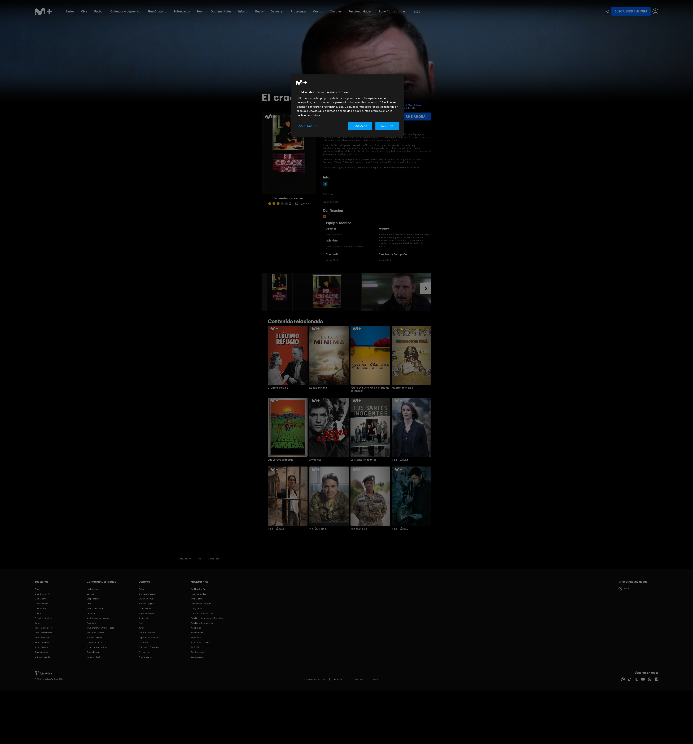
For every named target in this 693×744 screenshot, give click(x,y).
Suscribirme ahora (631, 11)
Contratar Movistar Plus (202, 613)
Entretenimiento (42, 657)
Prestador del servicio (314, 679)
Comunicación (197, 657)
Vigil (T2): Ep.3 (358, 528)
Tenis (200, 11)
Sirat (89, 603)
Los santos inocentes (363, 459)
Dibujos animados (95, 642)
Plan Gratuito (156, 11)
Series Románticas (43, 632)
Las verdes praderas (280, 459)
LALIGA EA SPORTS (147, 599)
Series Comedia (42, 642)
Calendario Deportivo (149, 647)
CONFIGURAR (308, 125)
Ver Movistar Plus (198, 589)
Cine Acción (40, 608)
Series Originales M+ (44, 628)
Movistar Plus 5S (94, 657)
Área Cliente (196, 599)
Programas (298, 11)
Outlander (91, 613)
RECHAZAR (360, 125)
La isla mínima (318, 387)
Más (417, 11)
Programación (145, 657)
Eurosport (143, 642)
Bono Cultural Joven (393, 11)
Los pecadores (93, 599)
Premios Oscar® (94, 637)
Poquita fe (91, 623)
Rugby (259, 11)
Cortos (318, 11)
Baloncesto (181, 11)
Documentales (221, 11)
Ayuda (624, 588)
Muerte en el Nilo (402, 387)
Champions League (148, 594)
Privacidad (358, 679)
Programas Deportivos (97, 647)
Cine (84, 11)
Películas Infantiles (43, 618)
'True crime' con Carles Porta (100, 628)
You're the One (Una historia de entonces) (369, 389)
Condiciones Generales (201, 603)
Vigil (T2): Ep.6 (400, 459)
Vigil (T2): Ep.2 (400, 528)
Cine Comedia (41, 603)
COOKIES (375, 679)
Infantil (243, 11)
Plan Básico (196, 628)
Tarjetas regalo (198, 652)
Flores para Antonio (96, 608)
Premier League (146, 603)
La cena (90, 594)
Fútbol (98, 11)
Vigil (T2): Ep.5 (276, 528)
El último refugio (278, 387)
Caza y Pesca (93, 652)
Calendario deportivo (125, 11)
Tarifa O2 (195, 647)
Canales (335, 11)
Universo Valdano (147, 613)
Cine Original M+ (42, 594)
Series (70, 11)
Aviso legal (339, 679)
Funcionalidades (360, 11)
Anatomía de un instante (98, 618)
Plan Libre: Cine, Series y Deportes (207, 618)
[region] (347, 105)
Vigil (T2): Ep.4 (317, 528)
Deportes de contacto (149, 637)
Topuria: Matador (147, 632)
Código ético (196, 608)
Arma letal (315, 459)
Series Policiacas (42, 637)
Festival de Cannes (95, 632)
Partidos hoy (144, 652)
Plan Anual (196, 637)
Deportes (277, 11)
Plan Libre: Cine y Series (202, 623)
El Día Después (145, 608)
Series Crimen (41, 647)
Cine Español (41, 599)
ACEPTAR (387, 125)
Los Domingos (93, 589)
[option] (280, 292)
